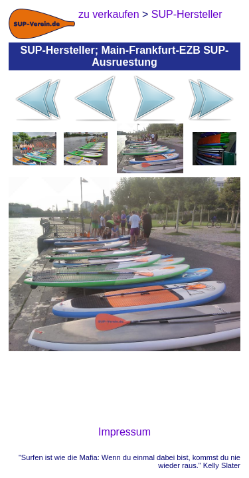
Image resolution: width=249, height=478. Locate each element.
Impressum (124, 432)
